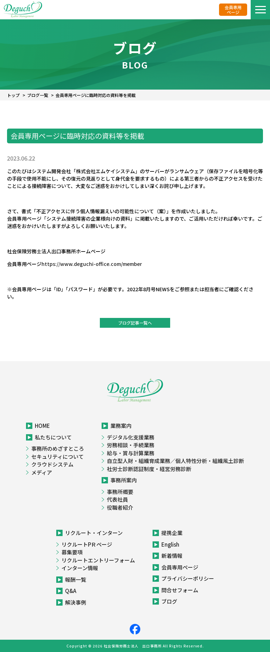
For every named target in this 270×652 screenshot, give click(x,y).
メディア (41, 472)
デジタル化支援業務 (130, 437)
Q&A (70, 590)
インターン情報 (80, 568)
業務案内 (120, 425)
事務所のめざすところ (57, 448)
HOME (42, 425)
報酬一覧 (75, 579)
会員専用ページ (233, 9)
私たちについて (53, 437)
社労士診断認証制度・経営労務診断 (149, 468)
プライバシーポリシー (187, 578)
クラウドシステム (52, 464)
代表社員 (117, 499)
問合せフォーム (179, 590)
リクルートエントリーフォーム (98, 560)
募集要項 (72, 552)
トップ (13, 95)
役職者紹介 (120, 507)
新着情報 (171, 555)
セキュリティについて (57, 456)
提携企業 (171, 532)
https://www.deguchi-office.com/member (91, 263)
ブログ (169, 601)
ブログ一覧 (37, 95)
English (170, 544)
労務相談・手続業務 (130, 445)
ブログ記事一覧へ (135, 323)
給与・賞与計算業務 (130, 453)
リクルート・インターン (94, 532)
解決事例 (75, 602)
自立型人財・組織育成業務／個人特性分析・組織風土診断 (175, 460)
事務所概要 (120, 491)
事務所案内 (123, 480)
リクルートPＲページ (87, 544)
